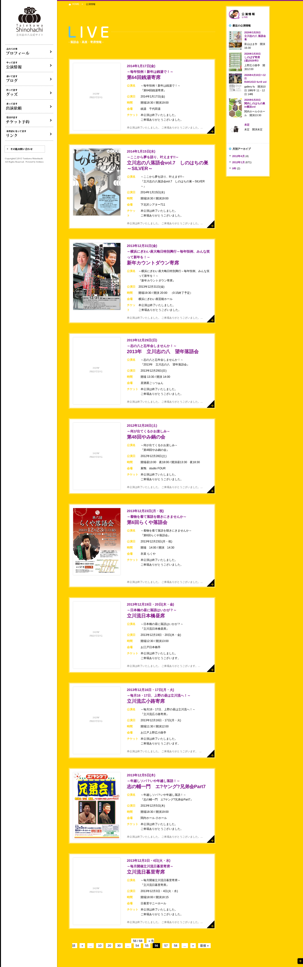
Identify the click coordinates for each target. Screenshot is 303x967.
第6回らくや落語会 (157, 517)
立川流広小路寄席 (159, 696)
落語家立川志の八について (29, 51)
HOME (75, 4)
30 (118, 945)
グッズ (29, 93)
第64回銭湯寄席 (150, 72)
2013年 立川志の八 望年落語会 (163, 346)
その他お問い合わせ (24, 149)
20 (109, 945)
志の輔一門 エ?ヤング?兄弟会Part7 (166, 781)
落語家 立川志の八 (30, 21)
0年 (234, 168)
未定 (247, 124)
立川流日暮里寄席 (150, 867)
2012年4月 (238, 156)
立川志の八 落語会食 (255, 36)
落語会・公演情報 (29, 65)
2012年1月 (238, 162)
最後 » (204, 945)
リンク (29, 134)
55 (146, 945)
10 (99, 945)
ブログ (29, 79)
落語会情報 (248, 14)
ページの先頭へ (300, 961)
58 (175, 945)
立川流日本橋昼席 (152, 610)
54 (137, 945)
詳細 (210, 130)
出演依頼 (29, 106)
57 (166, 945)
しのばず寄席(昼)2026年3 (252, 57)
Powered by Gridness (35, 162)
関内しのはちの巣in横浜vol (254, 103)
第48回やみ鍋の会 (148, 432)
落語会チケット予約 (29, 120)
